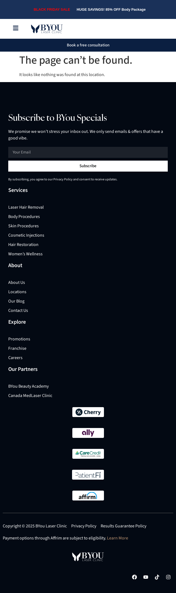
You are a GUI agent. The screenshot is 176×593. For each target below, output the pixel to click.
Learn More (117, 538)
